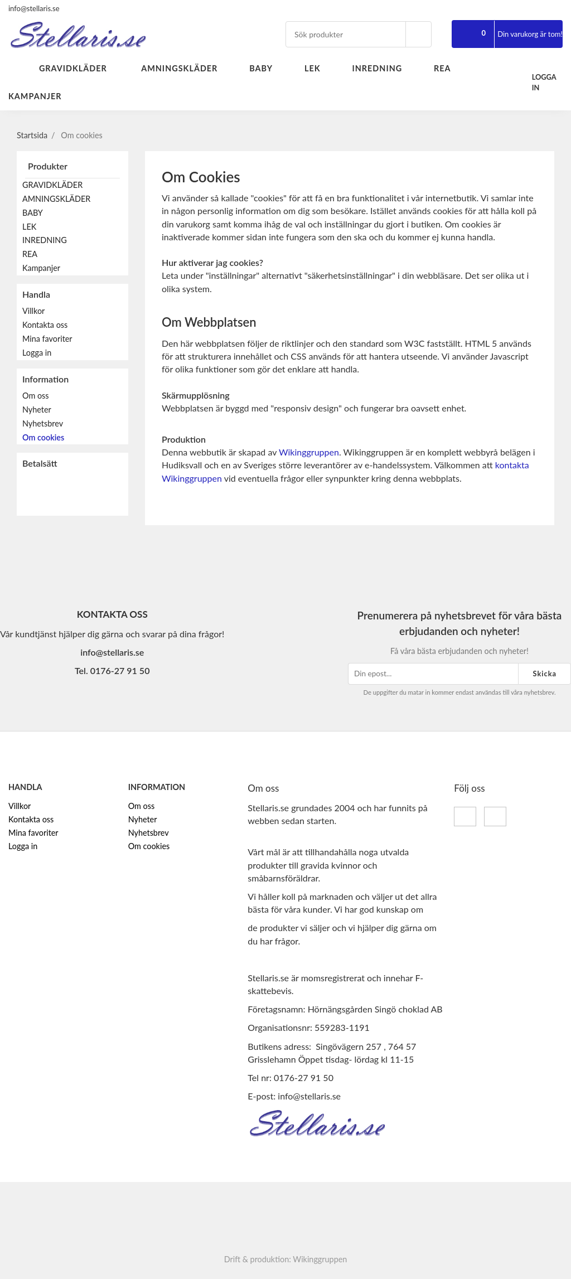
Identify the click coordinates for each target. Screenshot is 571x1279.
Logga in (36, 352)
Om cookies (43, 437)
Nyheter (36, 409)
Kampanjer (34, 96)
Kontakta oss (44, 325)
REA (448, 68)
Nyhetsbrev (42, 423)
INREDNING (383, 68)
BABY (267, 68)
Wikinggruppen (309, 452)
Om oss (35, 395)
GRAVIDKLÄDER (80, 68)
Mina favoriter (47, 338)
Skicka (545, 673)
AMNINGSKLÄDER (185, 68)
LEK (318, 68)
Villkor (33, 311)
